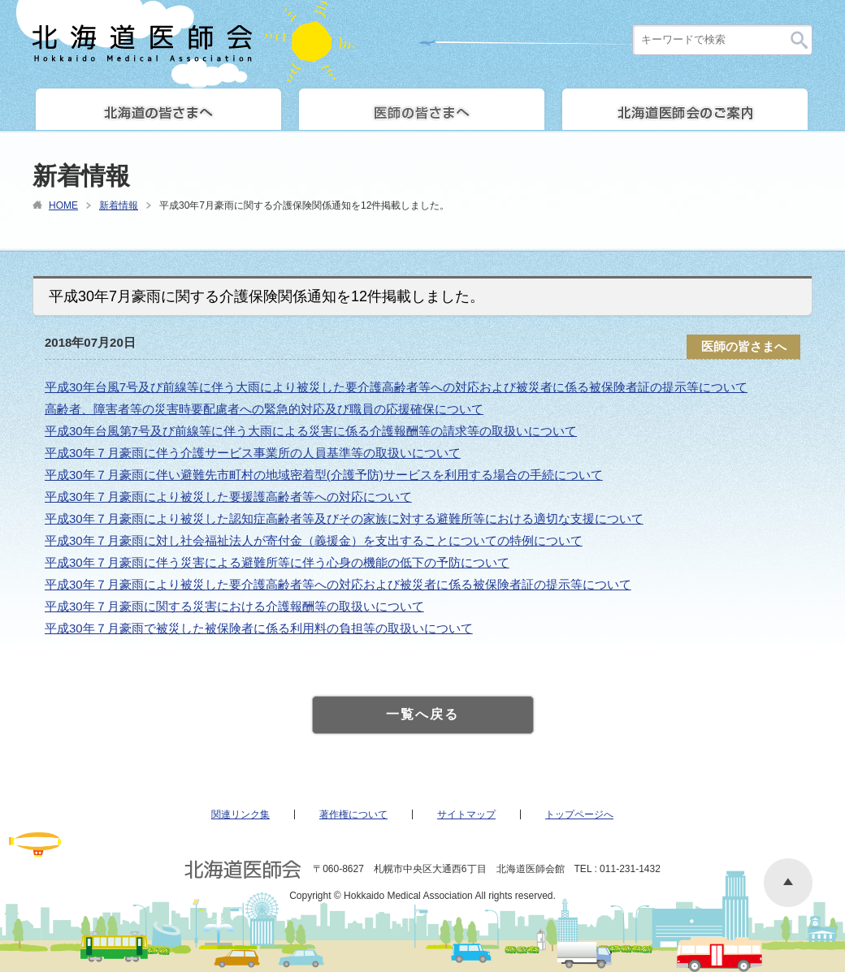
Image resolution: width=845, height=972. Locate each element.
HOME (63, 205)
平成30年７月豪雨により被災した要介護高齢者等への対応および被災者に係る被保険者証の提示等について (338, 584)
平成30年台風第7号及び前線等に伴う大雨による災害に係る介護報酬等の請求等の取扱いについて (311, 431)
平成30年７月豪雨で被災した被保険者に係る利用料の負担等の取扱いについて (259, 628)
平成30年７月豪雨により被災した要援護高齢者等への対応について (228, 496)
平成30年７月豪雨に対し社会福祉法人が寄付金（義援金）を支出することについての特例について (314, 540)
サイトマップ (466, 814)
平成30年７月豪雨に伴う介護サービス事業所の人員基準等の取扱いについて (253, 453)
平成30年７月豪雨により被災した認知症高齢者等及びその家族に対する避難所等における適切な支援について (344, 518)
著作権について (353, 814)
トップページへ (579, 814)
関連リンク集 (240, 814)
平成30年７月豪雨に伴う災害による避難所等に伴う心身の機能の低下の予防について (277, 562)
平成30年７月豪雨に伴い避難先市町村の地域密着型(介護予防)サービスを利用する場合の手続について (324, 475)
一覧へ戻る (422, 714)
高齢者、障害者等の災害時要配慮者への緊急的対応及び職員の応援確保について (264, 409)
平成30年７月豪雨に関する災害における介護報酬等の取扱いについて (234, 606)
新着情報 (118, 205)
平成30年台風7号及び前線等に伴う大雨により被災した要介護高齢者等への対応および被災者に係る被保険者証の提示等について (396, 387)
